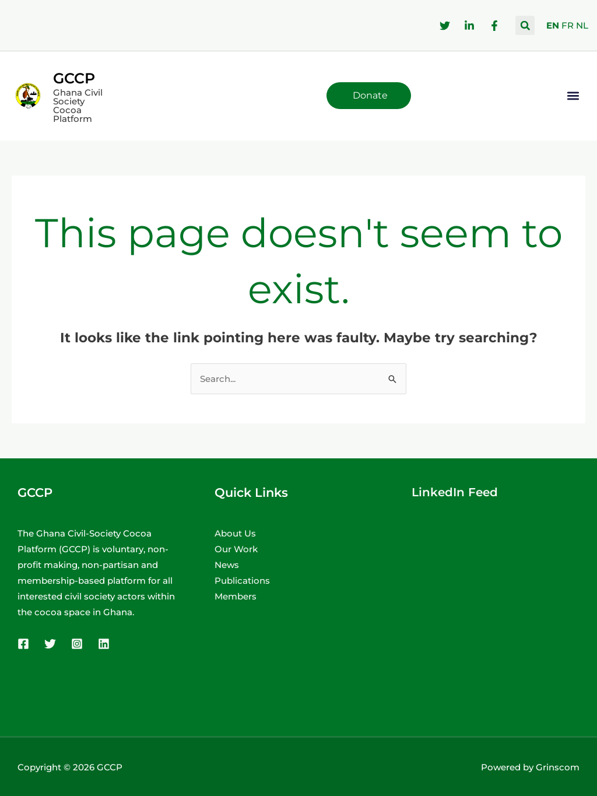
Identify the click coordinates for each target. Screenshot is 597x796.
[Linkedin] (104, 644)
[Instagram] (77, 644)
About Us (235, 533)
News (227, 564)
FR (567, 25)
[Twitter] (50, 644)
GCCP (74, 78)
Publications (242, 580)
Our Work (236, 549)
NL (582, 25)
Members (236, 596)
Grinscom (558, 767)
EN (552, 25)
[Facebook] (23, 644)
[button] (525, 25)
